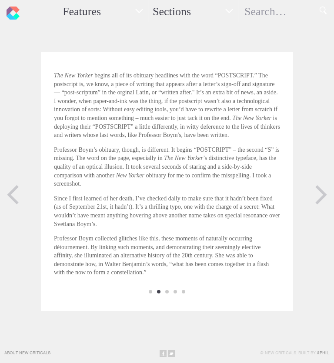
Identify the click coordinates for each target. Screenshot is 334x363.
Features (82, 11)
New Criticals (11, 11)
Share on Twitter (171, 353)
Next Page (321, 195)
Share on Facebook (163, 353)
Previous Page (13, 195)
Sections (172, 11)
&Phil (323, 353)
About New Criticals (27, 353)
